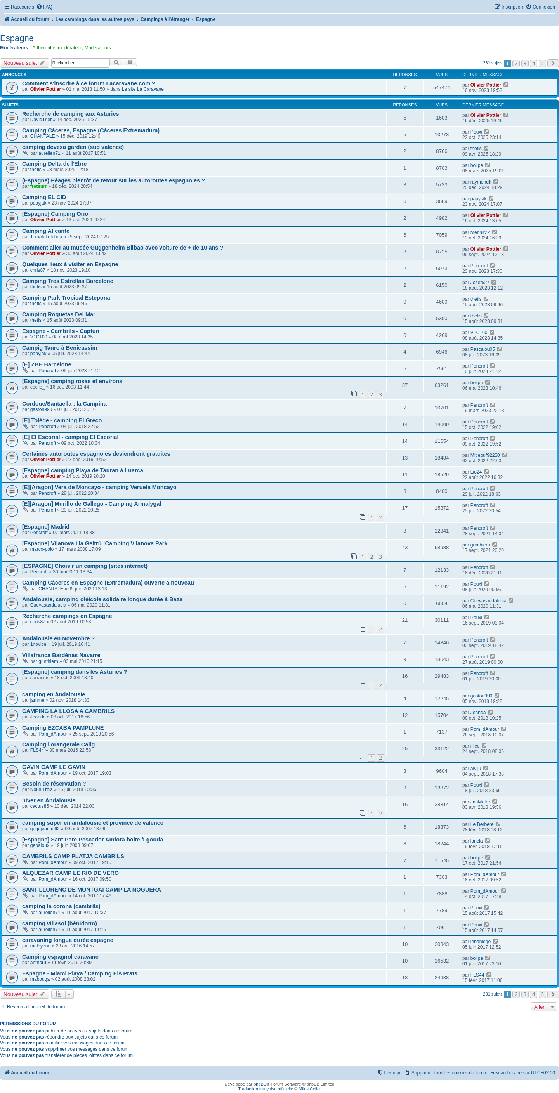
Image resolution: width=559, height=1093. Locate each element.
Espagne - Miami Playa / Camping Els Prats (79, 973)
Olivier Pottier (45, 89)
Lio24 (476, 472)
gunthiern (480, 545)
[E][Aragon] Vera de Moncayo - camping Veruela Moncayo (99, 487)
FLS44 (37, 750)
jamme (37, 700)
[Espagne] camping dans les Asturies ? (74, 672)
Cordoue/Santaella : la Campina (64, 404)
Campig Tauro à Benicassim (59, 348)
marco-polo (42, 549)
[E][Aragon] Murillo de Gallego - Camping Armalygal (91, 504)
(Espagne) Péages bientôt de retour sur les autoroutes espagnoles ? (113, 180)
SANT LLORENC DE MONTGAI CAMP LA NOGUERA (91, 890)
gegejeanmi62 (45, 828)
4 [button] (533, 63)
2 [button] (516, 63)
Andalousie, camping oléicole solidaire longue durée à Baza (102, 599)
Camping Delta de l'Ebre (54, 164)
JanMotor (480, 802)
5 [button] (542, 63)
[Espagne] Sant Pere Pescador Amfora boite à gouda (92, 839)
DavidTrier (41, 119)
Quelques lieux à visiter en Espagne (70, 264)
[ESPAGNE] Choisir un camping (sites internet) (85, 566)
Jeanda (38, 717)
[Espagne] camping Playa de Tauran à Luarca (82, 470)
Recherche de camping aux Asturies (70, 114)
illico (475, 746)
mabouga (40, 979)
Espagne (17, 38)
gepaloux (39, 845)
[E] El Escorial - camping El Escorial (70, 437)
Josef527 (480, 282)
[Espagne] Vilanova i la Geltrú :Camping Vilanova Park (95, 543)
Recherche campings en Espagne (67, 616)
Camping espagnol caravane (60, 957)
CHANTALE (42, 136)
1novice (38, 644)
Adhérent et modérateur (57, 47)
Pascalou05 (482, 349)
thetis (476, 148)
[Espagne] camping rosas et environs (72, 381)
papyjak (38, 203)
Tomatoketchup (46, 236)
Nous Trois (41, 789)
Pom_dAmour (52, 734)
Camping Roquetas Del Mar (58, 314)
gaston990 (41, 409)
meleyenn (40, 946)
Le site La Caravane (143, 89)
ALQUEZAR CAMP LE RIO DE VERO (70, 873)
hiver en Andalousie (48, 800)
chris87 (37, 270)
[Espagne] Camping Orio (55, 214)
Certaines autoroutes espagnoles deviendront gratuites (96, 454)
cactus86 (39, 806)
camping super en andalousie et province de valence (92, 823)
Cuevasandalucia (48, 605)
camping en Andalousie (53, 694)
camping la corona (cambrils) (61, 906)
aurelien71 (49, 153)
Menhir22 (480, 232)
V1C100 (38, 337)
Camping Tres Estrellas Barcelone (67, 281)
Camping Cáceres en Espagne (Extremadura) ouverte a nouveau (108, 582)
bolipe (476, 165)
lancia (476, 841)
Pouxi (476, 132)
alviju (475, 768)
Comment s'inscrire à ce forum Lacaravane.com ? (88, 83)
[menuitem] (44, 7)
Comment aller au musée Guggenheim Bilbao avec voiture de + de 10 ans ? (122, 248)
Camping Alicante (45, 231)
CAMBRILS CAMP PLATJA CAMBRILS (73, 856)
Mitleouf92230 (485, 455)
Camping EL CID (44, 197)
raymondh (480, 182)
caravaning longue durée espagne (67, 940)
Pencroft (479, 266)
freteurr (38, 186)
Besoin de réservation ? (54, 784)
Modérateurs (98, 47)
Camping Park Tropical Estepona (66, 298)
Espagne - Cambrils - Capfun (60, 331)
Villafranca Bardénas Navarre (61, 655)
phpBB (259, 1084)
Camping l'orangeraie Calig (58, 744)
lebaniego (480, 941)
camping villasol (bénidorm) (59, 923)
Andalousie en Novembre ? (58, 638)
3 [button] (525, 63)
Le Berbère (482, 824)
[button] (553, 63)
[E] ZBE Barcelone (46, 364)
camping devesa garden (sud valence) (73, 147)
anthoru (38, 962)
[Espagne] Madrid (45, 527)
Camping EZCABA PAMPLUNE (63, 728)
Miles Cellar (310, 1088)
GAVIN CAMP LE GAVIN (53, 767)
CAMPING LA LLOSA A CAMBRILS (68, 711)
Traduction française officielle (265, 1088)
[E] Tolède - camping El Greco (62, 420)
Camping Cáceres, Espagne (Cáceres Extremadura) (91, 130)
